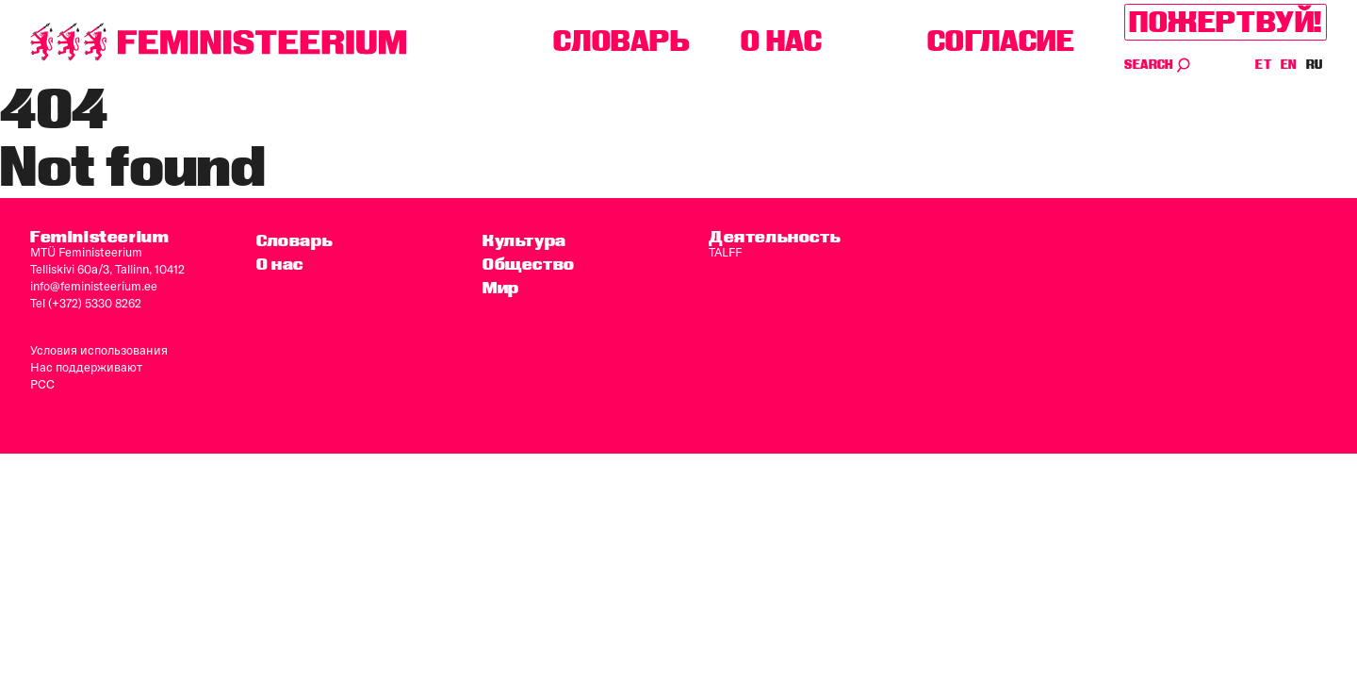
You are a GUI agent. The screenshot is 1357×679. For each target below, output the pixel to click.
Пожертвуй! (1225, 22)
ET (1263, 65)
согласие (1001, 41)
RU (1314, 65)
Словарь (621, 41)
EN (1290, 65)
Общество (528, 263)
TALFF (725, 251)
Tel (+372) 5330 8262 (85, 302)
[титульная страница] (218, 42)
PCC (42, 383)
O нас (782, 41)
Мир (500, 287)
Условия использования (99, 349)
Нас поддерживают (86, 366)
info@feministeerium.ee (93, 285)
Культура (524, 240)
